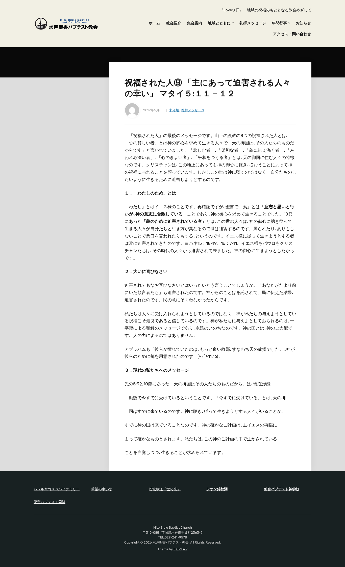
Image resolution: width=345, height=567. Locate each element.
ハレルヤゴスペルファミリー (57, 489)
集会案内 (194, 23)
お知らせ (303, 23)
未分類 (174, 110)
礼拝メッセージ (252, 23)
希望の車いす (101, 489)
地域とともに (219, 23)
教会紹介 (173, 23)
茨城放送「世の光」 (165, 489)
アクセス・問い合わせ (292, 34)
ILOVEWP (180, 549)
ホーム (154, 23)
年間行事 (279, 23)
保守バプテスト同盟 (49, 502)
